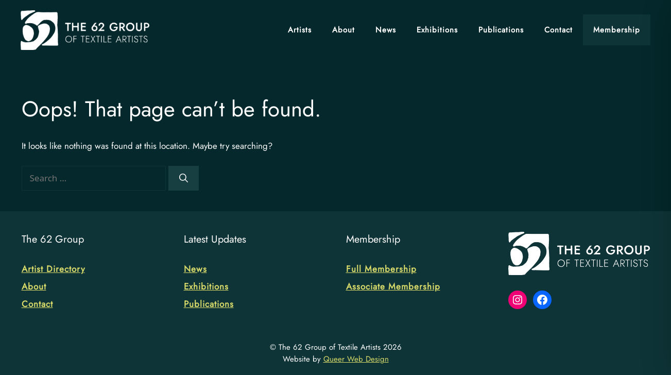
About (343, 30)
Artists (300, 30)
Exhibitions (437, 30)
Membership (616, 30)
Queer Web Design (356, 359)
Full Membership (381, 269)
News (385, 30)
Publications (501, 30)
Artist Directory (53, 269)
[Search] (183, 178)
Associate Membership (393, 286)
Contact (558, 30)
